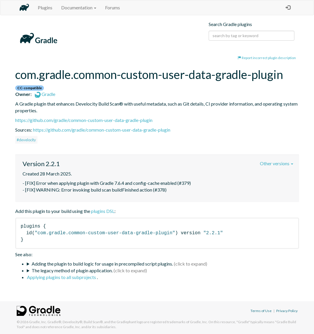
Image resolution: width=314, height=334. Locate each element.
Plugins (45, 7)
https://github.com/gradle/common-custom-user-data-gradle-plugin (83, 120)
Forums (112, 7)
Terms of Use (261, 311)
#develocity (26, 139)
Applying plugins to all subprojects (62, 277)
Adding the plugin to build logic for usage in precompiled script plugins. (102, 263)
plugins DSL (102, 211)
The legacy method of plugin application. (72, 270)
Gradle (45, 94)
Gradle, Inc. (38, 322)
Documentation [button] (78, 7)
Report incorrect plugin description (267, 58)
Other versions (276, 163)
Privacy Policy (287, 311)
